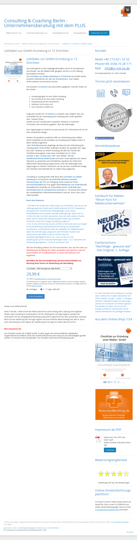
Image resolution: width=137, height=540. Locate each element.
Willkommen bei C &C (13, 33)
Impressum (7, 528)
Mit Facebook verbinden (105, 138)
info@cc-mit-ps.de (117, 68)
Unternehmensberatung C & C (37, 33)
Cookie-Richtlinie (53, 528)
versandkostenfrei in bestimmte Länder (47, 279)
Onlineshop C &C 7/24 (99, 33)
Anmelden (130, 532)
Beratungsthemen (80, 33)
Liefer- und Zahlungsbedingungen (117, 522)
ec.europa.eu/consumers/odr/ (107, 509)
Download (110, 450)
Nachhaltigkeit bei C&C (61, 33)
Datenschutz (41, 528)
